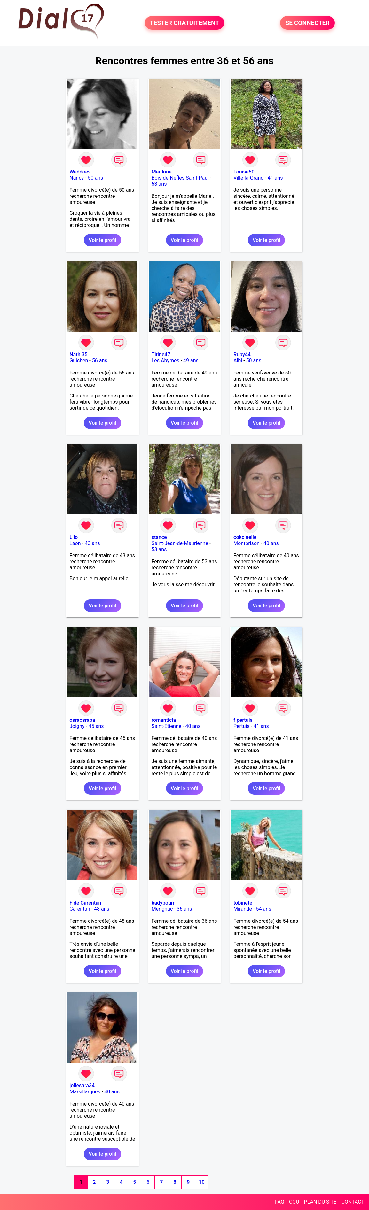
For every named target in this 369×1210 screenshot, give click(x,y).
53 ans (159, 184)
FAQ (279, 1202)
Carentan (79, 909)
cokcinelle (244, 537)
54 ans (263, 909)
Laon (75, 543)
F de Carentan (85, 903)
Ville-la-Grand (248, 178)
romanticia (164, 720)
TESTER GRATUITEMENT (184, 23)
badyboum (164, 903)
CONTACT (352, 1202)
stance (159, 537)
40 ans (271, 543)
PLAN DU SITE (320, 1202)
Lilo (73, 537)
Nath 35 (78, 354)
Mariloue (162, 172)
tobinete (242, 903)
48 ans (101, 909)
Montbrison (246, 543)
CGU (294, 1202)
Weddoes (79, 172)
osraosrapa (82, 720)
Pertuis (241, 726)
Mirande (242, 909)
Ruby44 (242, 354)
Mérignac (162, 909)
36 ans (184, 909)
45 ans (96, 726)
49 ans (191, 361)
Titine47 (161, 354)
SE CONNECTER (307, 23)
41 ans (275, 178)
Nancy (76, 178)
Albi (237, 361)
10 (202, 1182)
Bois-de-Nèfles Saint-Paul (180, 178)
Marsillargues (84, 1092)
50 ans (95, 178)
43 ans (92, 543)
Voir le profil (102, 240)
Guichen (78, 361)
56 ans (99, 361)
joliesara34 (82, 1086)
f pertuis (243, 720)
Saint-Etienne (166, 726)
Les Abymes (165, 361)
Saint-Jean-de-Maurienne (180, 543)
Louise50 (244, 172)
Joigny (76, 726)
